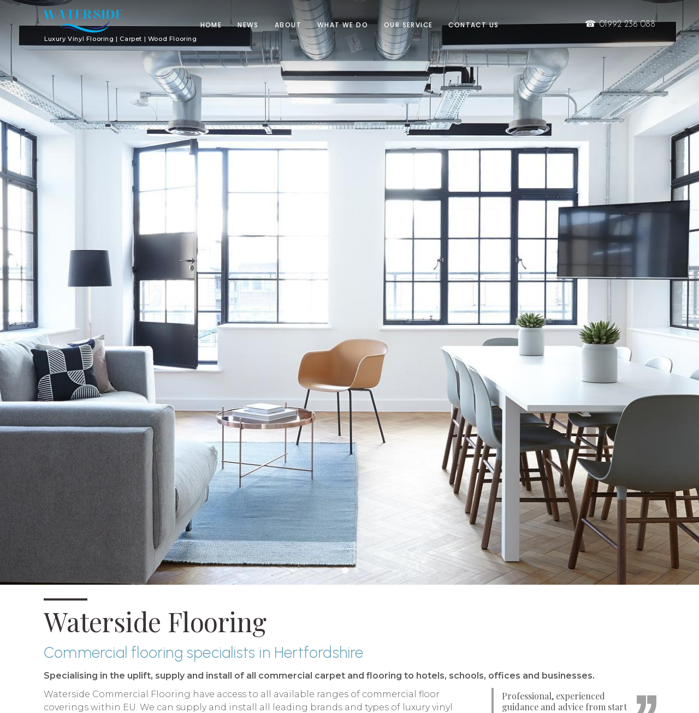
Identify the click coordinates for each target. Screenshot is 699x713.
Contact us (473, 25)
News (248, 25)
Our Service (408, 25)
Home (211, 25)
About (288, 25)
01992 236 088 (619, 24)
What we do (342, 25)
